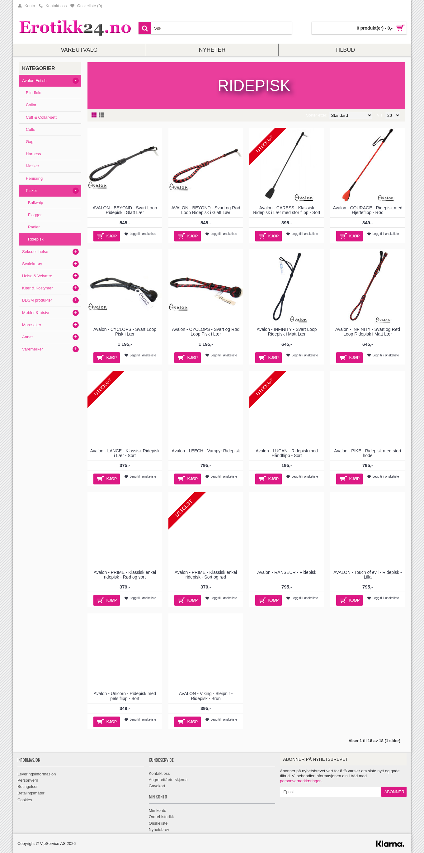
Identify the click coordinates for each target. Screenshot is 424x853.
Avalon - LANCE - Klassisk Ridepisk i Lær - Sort (124, 453)
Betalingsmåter (31, 793)
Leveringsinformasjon (36, 774)
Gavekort (157, 786)
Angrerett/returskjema (168, 779)
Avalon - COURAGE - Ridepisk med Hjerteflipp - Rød (367, 210)
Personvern (27, 780)
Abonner (394, 791)
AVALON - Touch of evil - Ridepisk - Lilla (367, 574)
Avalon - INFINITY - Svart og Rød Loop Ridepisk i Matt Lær (367, 331)
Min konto (157, 810)
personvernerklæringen (301, 781)
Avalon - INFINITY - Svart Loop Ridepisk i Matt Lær (287, 331)
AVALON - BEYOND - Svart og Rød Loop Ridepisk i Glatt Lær (205, 210)
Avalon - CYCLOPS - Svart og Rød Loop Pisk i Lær (206, 331)
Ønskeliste (158, 823)
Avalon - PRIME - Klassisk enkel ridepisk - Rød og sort (125, 574)
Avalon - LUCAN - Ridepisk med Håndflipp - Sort (287, 453)
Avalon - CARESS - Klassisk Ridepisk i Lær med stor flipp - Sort (286, 210)
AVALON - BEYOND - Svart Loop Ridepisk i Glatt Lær (125, 210)
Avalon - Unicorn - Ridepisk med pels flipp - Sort (125, 696)
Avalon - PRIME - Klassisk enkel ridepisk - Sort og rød (206, 574)
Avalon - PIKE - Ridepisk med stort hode (367, 453)
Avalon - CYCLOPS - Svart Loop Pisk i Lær (124, 331)
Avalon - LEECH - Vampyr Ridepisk (206, 450)
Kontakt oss (159, 773)
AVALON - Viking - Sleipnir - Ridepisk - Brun (206, 696)
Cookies (24, 800)
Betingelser (27, 786)
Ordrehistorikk (161, 816)
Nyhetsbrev (159, 829)
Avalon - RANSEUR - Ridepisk (286, 572)
